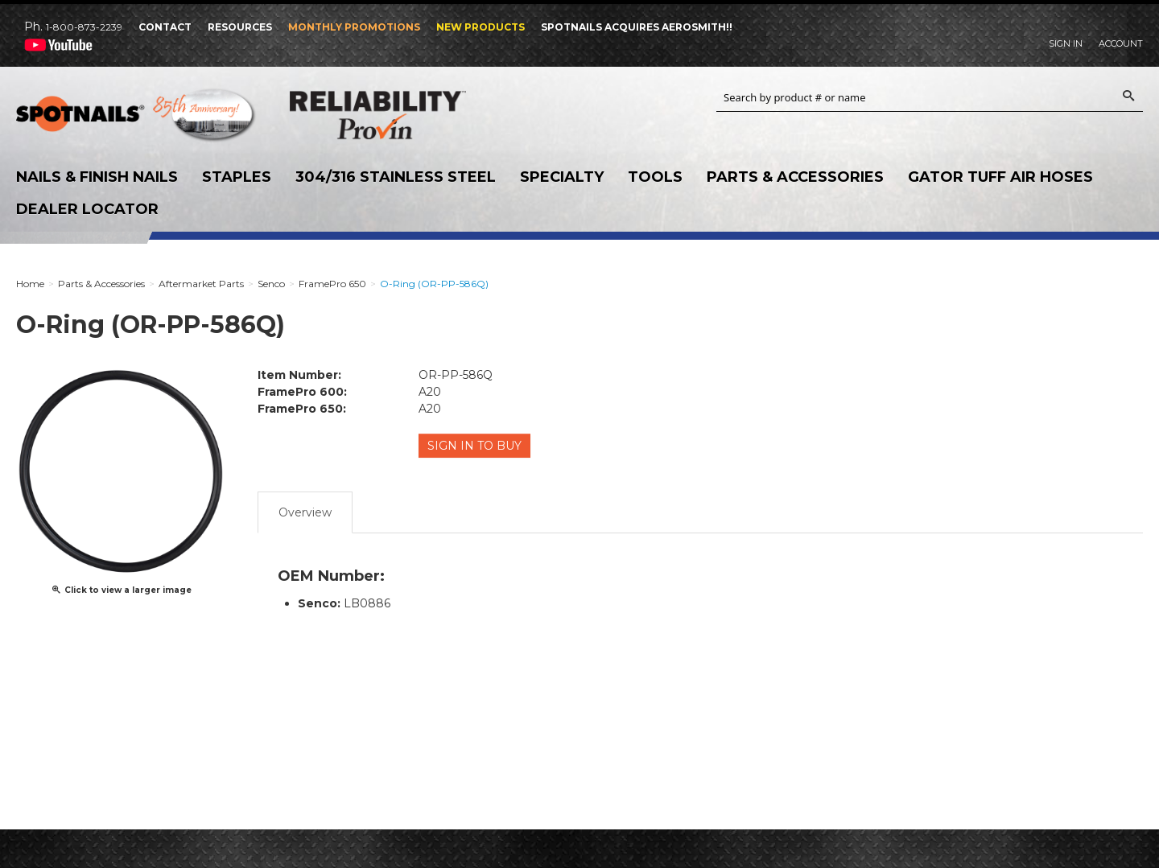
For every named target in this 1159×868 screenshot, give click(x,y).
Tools (655, 177)
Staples (236, 177)
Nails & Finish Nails (97, 177)
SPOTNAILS (137, 119)
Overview (305, 511)
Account (1121, 43)
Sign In (1066, 43)
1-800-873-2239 (84, 27)
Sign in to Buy (475, 445)
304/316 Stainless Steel (395, 177)
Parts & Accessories (795, 177)
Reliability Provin (410, 114)
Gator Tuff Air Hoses (1000, 177)
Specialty (562, 177)
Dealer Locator (87, 209)
